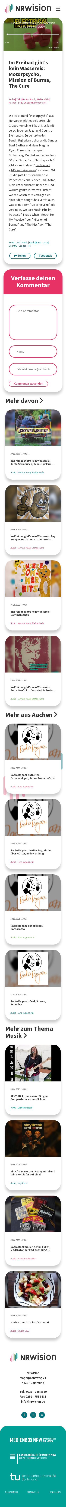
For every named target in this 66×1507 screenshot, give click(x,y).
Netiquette (33, 1491)
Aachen (12, 102)
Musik (45, 125)
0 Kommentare (38, 102)
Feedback (45, 255)
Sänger (52, 140)
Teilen (20, 255)
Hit (29, 245)
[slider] (33, 34)
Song (12, 242)
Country (47, 130)
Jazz (31, 130)
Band (24, 116)
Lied (18, 242)
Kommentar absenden (28, 383)
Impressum (55, 1491)
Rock (17, 116)
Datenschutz (11, 1491)
